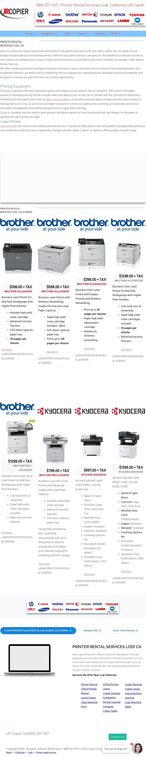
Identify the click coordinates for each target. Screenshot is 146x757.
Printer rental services (46, 752)
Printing (5, 90)
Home (9, 752)
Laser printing (8, 126)
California (20, 752)
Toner (3, 112)
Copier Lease (132, 688)
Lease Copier (88, 697)
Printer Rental (89, 684)
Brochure (7, 349)
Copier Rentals (133, 684)
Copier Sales (110, 710)
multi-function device (58, 99)
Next (92, 748)
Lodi (30, 752)
